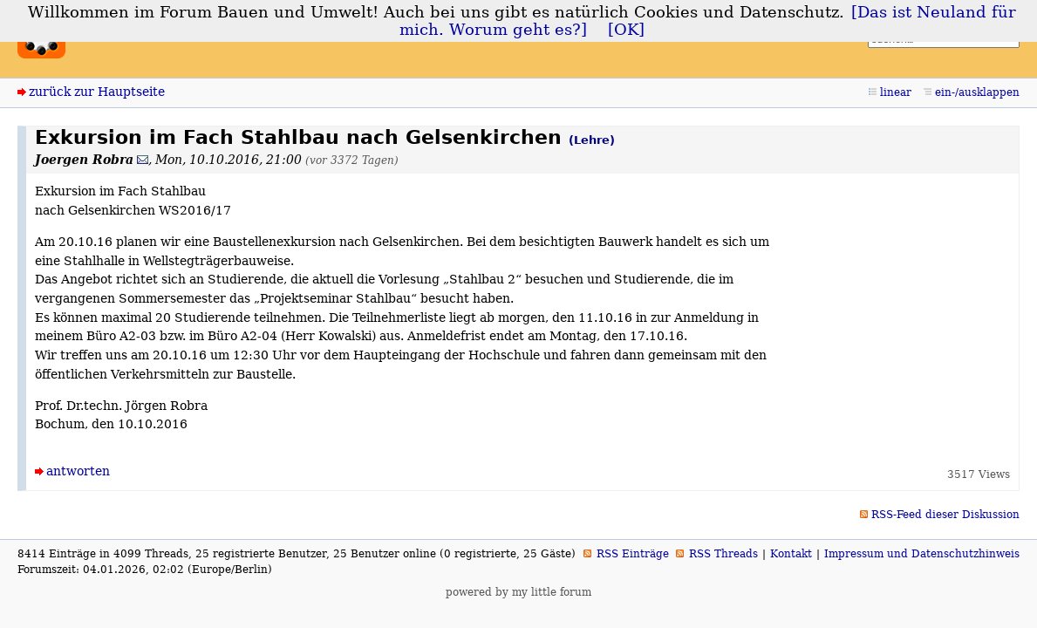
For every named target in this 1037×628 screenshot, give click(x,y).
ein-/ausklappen (977, 92)
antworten (78, 471)
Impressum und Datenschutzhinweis (922, 554)
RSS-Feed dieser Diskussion (945, 515)
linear (895, 92)
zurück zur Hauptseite (97, 92)
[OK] (626, 29)
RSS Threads (723, 554)
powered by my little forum (518, 592)
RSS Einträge (633, 554)
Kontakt (791, 554)
